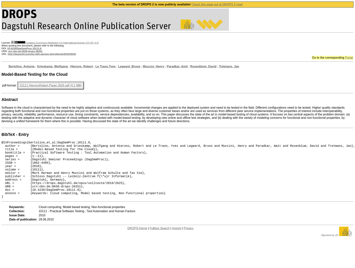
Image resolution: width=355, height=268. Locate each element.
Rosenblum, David (203, 66)
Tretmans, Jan (229, 66)
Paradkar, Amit (177, 66)
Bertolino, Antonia (22, 66)
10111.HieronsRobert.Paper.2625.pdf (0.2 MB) (51, 85)
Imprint (176, 241)
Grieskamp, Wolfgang (52, 66)
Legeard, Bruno (129, 66)
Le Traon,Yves (105, 66)
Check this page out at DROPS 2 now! (217, 4)
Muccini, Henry (153, 66)
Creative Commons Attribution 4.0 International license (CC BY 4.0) (55, 42)
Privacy (188, 241)
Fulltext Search (160, 241)
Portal (349, 57)
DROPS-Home (137, 241)
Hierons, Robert (81, 66)
